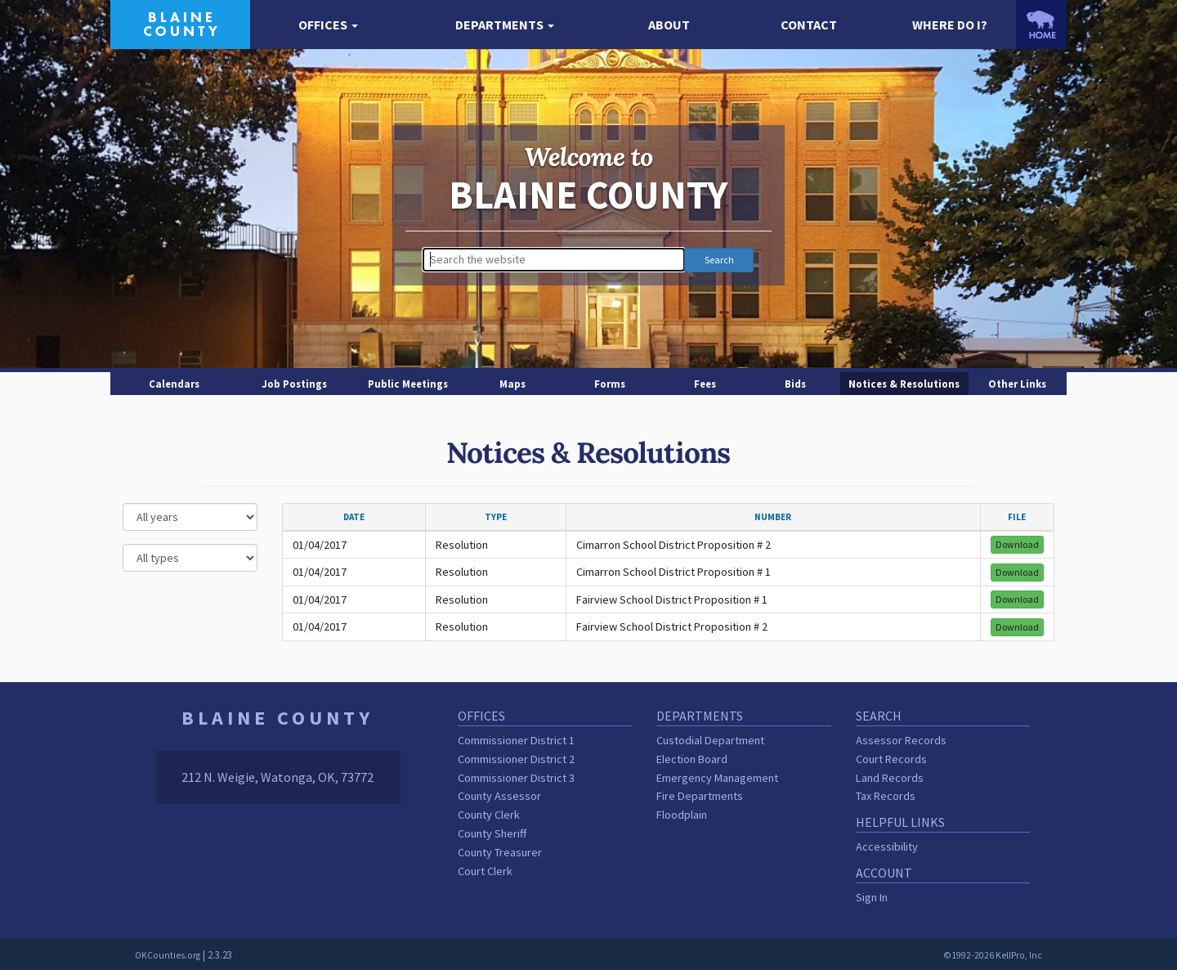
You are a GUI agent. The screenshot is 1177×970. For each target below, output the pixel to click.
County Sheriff (492, 833)
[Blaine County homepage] (180, 23)
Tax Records (885, 795)
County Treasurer (500, 852)
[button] (328, 25)
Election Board (691, 759)
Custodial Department (710, 740)
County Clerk (489, 814)
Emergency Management (717, 777)
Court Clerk (485, 871)
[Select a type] (190, 558)
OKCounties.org (167, 955)
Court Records (891, 759)
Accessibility (887, 846)
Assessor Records (901, 740)
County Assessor (499, 795)
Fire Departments (699, 795)
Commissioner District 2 (516, 759)
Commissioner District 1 (516, 740)
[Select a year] (190, 517)
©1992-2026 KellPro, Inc (992, 955)
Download (1017, 544)
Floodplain (681, 814)
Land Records (890, 777)
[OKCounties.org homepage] (1041, 24)
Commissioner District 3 (516, 777)
